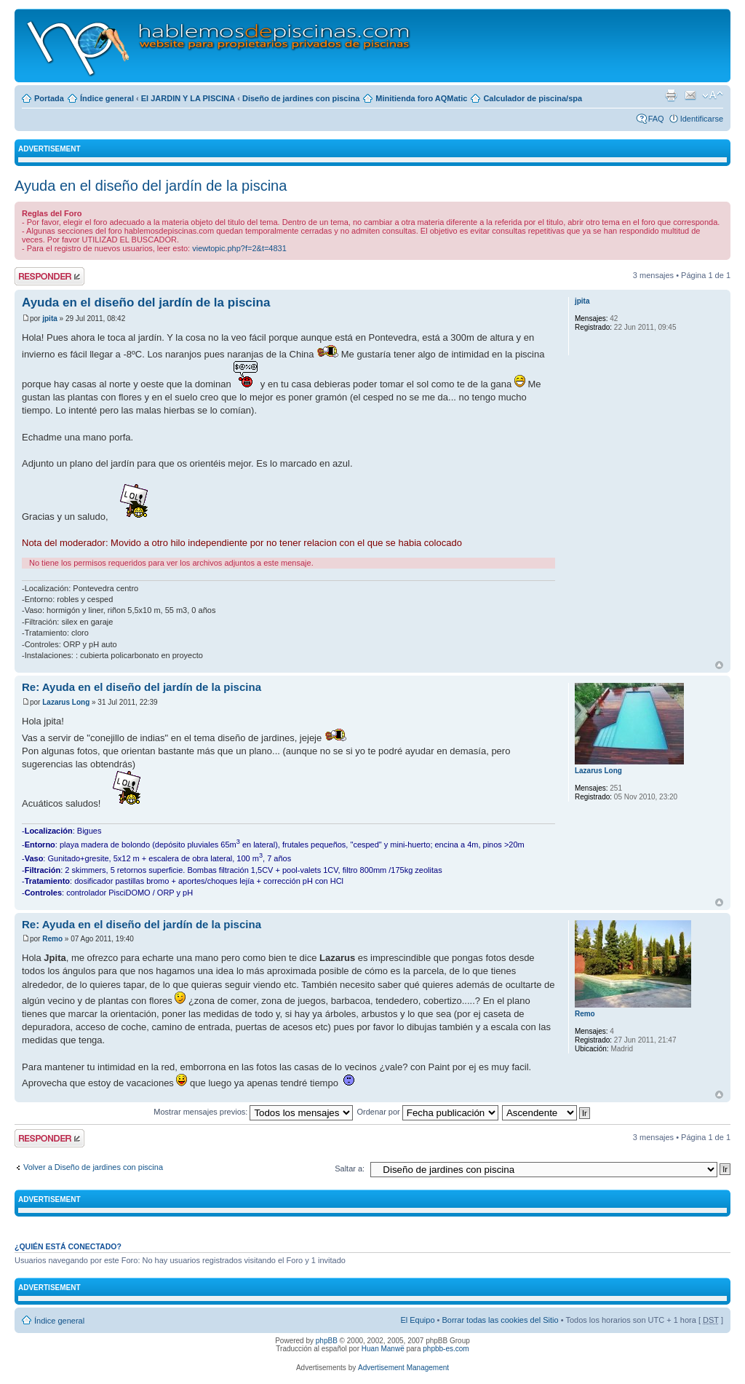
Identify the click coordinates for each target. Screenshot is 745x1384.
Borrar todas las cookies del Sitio (500, 1320)
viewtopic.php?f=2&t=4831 (239, 248)
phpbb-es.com (446, 1349)
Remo (52, 939)
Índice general (107, 98)
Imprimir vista (671, 95)
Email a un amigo (690, 95)
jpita (49, 319)
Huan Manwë (383, 1349)
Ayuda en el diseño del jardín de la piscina (151, 186)
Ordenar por (427, 1111)
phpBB (327, 1341)
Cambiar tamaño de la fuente (712, 95)
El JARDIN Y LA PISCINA (188, 98)
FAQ (656, 118)
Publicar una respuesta (49, 276)
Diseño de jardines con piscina (300, 98)
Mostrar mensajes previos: (253, 1111)
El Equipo (417, 1320)
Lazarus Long (65, 702)
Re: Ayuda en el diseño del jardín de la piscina (141, 687)
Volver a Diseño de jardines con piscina (93, 1167)
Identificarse (701, 118)
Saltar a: (349, 1168)
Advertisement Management (403, 1368)
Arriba (719, 665)
